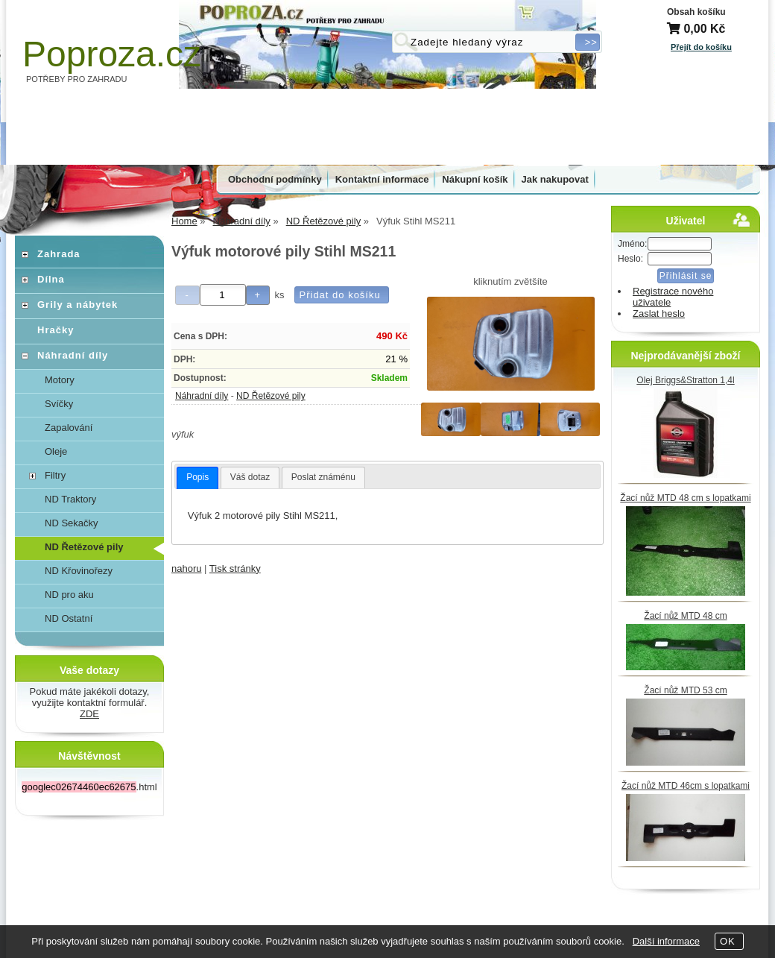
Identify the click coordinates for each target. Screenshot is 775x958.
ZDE (89, 713)
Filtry (55, 475)
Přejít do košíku (701, 46)
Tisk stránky (235, 568)
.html (89, 786)
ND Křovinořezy (79, 570)
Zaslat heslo (659, 313)
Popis (197, 477)
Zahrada (58, 253)
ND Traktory (70, 499)
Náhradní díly (201, 396)
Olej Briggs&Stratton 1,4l (685, 380)
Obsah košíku (696, 12)
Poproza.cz (111, 54)
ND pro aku (69, 594)
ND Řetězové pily (271, 396)
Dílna (51, 279)
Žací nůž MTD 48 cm (685, 616)
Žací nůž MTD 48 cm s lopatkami (685, 498)
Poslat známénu (323, 477)
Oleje (56, 451)
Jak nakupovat (555, 179)
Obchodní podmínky (275, 179)
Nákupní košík (474, 179)
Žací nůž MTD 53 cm (685, 690)
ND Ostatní (68, 618)
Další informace (666, 941)
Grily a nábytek (77, 304)
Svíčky (59, 403)
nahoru (186, 568)
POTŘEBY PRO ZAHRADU (76, 79)
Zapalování (68, 427)
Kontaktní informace (382, 179)
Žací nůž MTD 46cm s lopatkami (685, 786)
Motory (60, 379)
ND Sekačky (71, 523)
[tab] (197, 478)
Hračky (55, 329)
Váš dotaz (250, 477)
